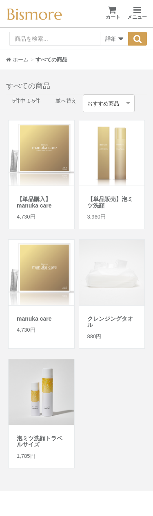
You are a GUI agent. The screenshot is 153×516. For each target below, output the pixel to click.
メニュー (137, 13)
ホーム (17, 60)
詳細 (114, 39)
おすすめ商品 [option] (103, 104)
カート (113, 13)
